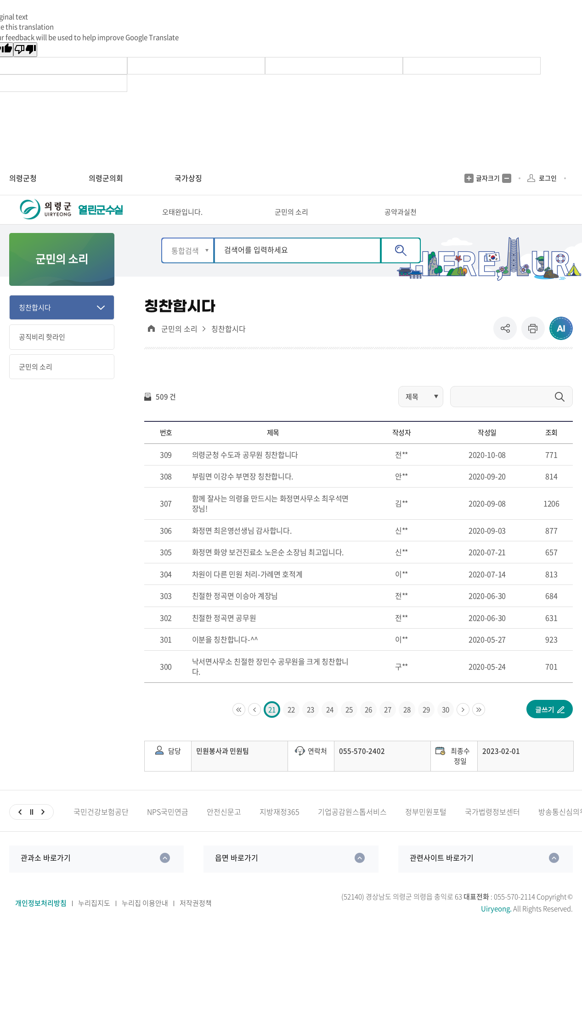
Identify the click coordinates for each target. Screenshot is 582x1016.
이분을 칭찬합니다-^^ (225, 655)
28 (407, 725)
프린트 (533, 344)
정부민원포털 (425, 827)
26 (368, 725)
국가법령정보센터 (492, 827)
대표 (151, 344)
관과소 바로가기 (46, 873)
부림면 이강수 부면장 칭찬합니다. (242, 492)
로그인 (548, 177)
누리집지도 (94, 919)
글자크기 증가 (469, 178)
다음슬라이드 (43, 827)
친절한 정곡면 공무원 (224, 633)
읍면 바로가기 (236, 873)
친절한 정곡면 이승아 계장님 (235, 611)
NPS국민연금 (167, 827)
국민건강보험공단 (101, 827)
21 (272, 725)
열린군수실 (100, 218)
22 (291, 725)
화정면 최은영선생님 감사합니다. (242, 545)
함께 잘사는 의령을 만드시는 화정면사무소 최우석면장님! (270, 519)
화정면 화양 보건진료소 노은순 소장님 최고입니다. (268, 567)
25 (349, 725)
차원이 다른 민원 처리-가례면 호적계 (247, 589)
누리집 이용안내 (145, 919)
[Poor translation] (25, 49)
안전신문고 (224, 827)
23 (310, 725)
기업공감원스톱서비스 (352, 827)
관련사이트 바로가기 (442, 873)
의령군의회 (106, 177)
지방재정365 (279, 827)
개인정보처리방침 (41, 919)
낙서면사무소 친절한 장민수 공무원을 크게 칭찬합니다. (270, 682)
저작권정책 (196, 919)
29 (426, 725)
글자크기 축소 (506, 178)
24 (329, 725)
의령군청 (23, 177)
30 (445, 725)
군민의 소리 (179, 345)
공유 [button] (507, 344)
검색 (401, 266)
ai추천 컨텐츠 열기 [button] (561, 344)
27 (387, 725)
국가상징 (188, 177)
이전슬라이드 (20, 827)
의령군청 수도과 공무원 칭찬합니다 (245, 470)
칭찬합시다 (228, 345)
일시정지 (31, 827)
